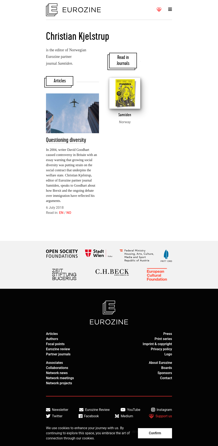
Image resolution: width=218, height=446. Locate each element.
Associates (54, 363)
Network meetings (60, 378)
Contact (166, 378)
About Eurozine (160, 363)
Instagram (161, 410)
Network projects (59, 383)
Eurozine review (58, 349)
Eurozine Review (94, 410)
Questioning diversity (66, 140)
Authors (52, 339)
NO (68, 213)
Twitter (54, 416)
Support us (160, 416)
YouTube (130, 410)
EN (61, 213)
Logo (168, 354)
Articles (52, 334)
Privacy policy (161, 349)
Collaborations (57, 368)
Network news (57, 373)
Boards (166, 368)
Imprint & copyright (157, 344)
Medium (124, 416)
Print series (163, 339)
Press (167, 334)
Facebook (89, 416)
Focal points (55, 344)
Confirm (155, 433)
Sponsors (165, 373)
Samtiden (124, 115)
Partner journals (58, 354)
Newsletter (57, 410)
